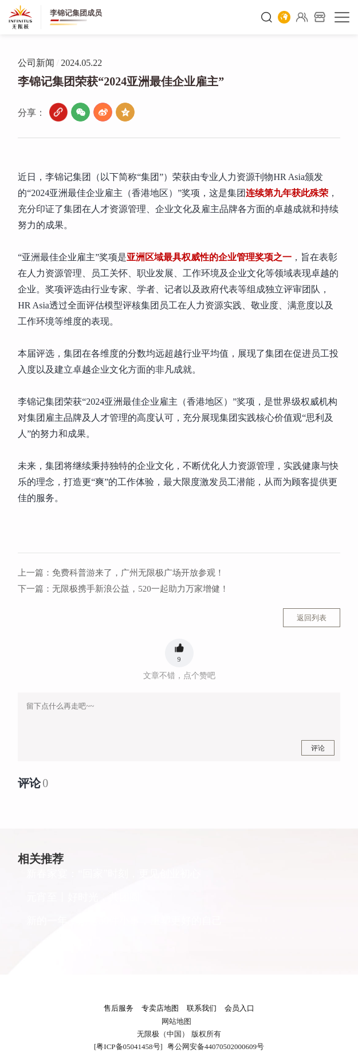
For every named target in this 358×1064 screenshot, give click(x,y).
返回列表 (311, 617)
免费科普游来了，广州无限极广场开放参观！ (121, 572)
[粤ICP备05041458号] (128, 1046)
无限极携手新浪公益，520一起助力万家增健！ (123, 588)
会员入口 (239, 1008)
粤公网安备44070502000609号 (215, 1046)
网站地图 (176, 1021)
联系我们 (202, 1008)
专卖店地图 (160, 1008)
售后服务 (118, 1008)
